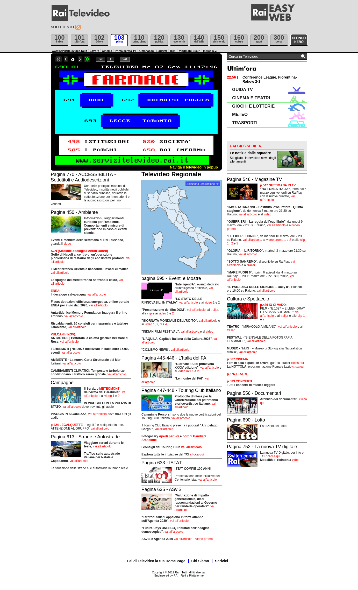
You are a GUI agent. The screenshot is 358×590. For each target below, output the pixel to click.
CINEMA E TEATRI (251, 97)
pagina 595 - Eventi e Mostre (171, 278)
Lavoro (94, 50)
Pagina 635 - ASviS (161, 489)
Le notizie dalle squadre (250, 153)
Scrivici (221, 561)
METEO (240, 114)
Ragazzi (161, 50)
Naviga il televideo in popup (194, 167)
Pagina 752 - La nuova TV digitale (262, 446)
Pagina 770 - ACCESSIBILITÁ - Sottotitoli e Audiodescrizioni (83, 177)
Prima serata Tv (125, 50)
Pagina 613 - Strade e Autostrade (85, 436)
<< (58, 59)
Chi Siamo (200, 561)
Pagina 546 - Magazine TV (254, 179)
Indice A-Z (210, 50)
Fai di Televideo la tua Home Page (156, 561)
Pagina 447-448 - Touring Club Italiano (181, 390)
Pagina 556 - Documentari (254, 393)
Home (73, 59)
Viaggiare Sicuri (190, 50)
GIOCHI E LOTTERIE (253, 106)
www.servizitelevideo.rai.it (69, 50)
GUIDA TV (242, 89)
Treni (173, 50)
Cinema (107, 50)
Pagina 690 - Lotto (246, 420)
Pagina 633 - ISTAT (161, 462)
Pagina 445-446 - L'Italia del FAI (174, 358)
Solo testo (62, 27)
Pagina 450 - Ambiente (74, 212)
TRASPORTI (244, 122)
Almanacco (146, 50)
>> (87, 59)
